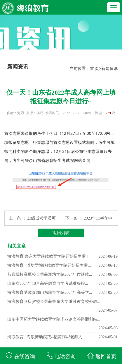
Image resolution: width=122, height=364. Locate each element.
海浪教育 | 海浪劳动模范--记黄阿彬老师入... (46, 337)
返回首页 (101, 355)
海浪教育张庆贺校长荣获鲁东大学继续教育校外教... (53, 301)
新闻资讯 (109, 68)
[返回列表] (60, 233)
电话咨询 (61, 355)
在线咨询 (20, 355)
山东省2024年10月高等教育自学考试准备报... (47, 283)
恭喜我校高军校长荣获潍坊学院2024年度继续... (49, 274)
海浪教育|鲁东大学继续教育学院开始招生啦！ (48, 256)
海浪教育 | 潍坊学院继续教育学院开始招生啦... (49, 265)
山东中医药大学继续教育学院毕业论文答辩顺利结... (53, 319)
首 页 (94, 68)
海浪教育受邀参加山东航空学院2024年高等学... (49, 292)
